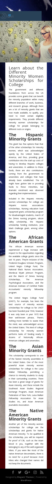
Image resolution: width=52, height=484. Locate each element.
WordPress (26, 480)
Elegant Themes (25, 477)
